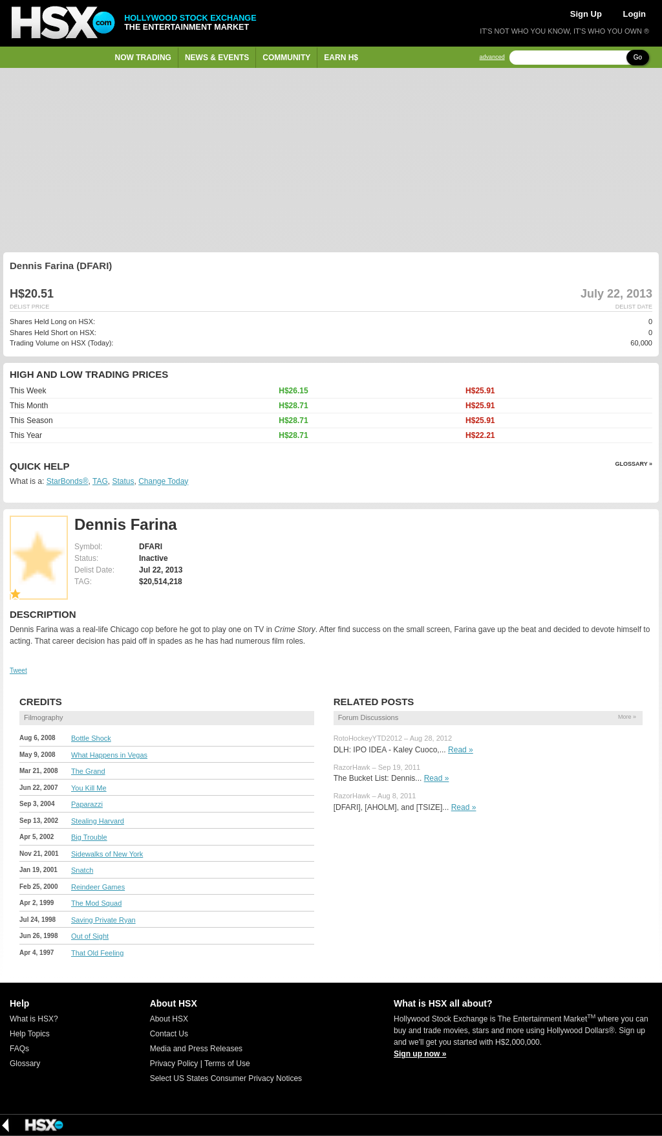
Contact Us (169, 1033)
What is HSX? (34, 1018)
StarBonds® (68, 481)
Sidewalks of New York (107, 854)
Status (123, 481)
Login (634, 14)
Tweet (18, 670)
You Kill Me (89, 788)
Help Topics (30, 1033)
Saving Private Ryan (103, 920)
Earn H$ (341, 57)
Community (286, 57)
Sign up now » (420, 1053)
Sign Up (586, 14)
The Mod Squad (96, 903)
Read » (460, 749)
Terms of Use (227, 1063)
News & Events (217, 57)
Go (638, 57)
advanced (492, 57)
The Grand (88, 771)
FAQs (19, 1048)
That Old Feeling (97, 953)
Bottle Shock (91, 738)
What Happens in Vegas (109, 755)
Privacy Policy (174, 1063)
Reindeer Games (98, 887)
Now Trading (143, 57)
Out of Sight (90, 936)
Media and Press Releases (196, 1048)
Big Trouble (89, 837)
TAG (100, 481)
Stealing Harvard (97, 821)
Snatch (82, 870)
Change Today (163, 481)
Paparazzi (87, 804)
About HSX (169, 1018)
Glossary (25, 1063)
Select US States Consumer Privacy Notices (226, 1078)
